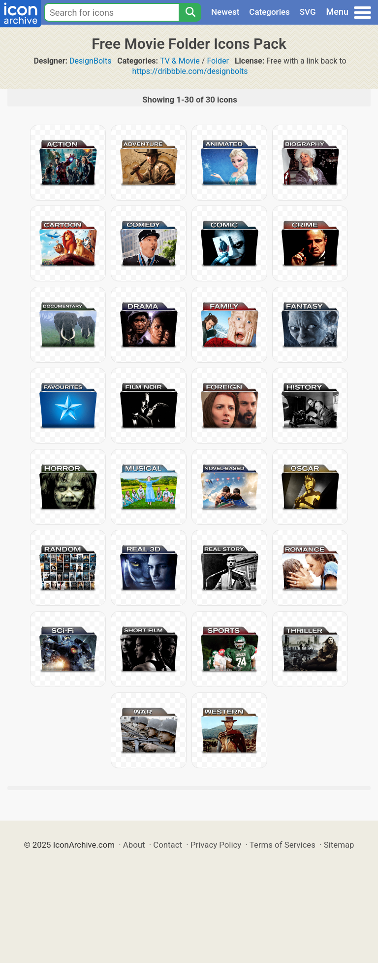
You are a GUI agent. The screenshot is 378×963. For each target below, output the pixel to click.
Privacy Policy (215, 845)
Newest (225, 12)
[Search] (190, 12)
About (134, 845)
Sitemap (339, 845)
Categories (269, 12)
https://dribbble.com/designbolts (190, 71)
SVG (308, 12)
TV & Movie (180, 61)
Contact (167, 845)
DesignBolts (90, 61)
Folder (218, 61)
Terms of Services (282, 845)
